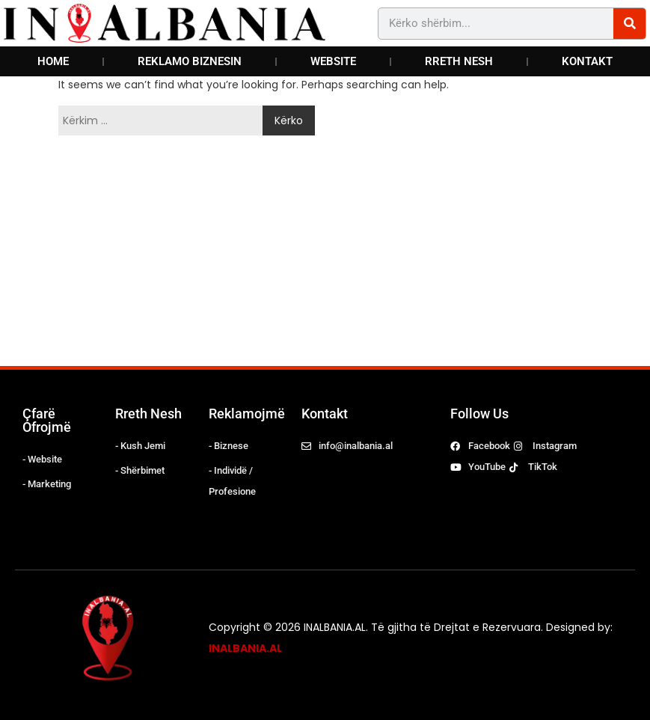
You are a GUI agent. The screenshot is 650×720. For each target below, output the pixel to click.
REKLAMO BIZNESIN (190, 61)
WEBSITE (333, 61)
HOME (53, 61)
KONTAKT (587, 61)
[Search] (629, 23)
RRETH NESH (459, 61)
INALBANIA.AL (245, 648)
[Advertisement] (253, 254)
